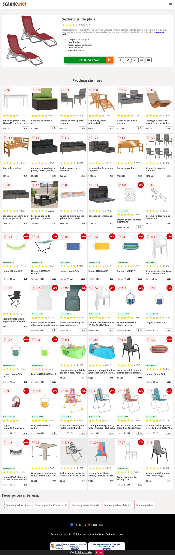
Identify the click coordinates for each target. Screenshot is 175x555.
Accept (99, 552)
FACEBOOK (78, 525)
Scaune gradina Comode (85, 505)
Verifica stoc (95, 60)
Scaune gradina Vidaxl (18, 505)
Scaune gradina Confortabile (51, 505)
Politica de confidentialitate (88, 534)
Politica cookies (114, 534)
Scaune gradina (144, 505)
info (25, 128)
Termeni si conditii (61, 534)
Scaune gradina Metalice (117, 505)
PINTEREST (95, 525)
